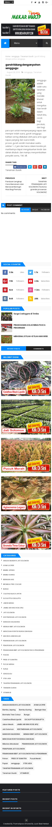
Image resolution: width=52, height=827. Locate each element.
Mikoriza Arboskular (12, 636)
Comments (38, 349)
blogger (25, 209)
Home (7, 56)
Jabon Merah (8, 603)
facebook (45, 209)
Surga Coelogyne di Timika (26, 313)
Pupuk (5, 669)
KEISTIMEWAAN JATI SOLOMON (14, 617)
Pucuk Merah (8, 664)
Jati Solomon (9, 612)
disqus (35, 209)
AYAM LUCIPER (8, 565)
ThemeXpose (18, 824)
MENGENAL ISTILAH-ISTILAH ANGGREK (31, 336)
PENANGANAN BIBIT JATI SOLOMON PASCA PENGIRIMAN (23, 650)
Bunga (5, 589)
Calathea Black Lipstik (12, 594)
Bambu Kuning (9, 575)
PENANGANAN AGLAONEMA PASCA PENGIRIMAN (29, 326)
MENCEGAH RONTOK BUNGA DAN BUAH (17, 631)
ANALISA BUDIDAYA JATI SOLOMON (16, 561)
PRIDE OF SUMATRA (10, 660)
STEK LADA (7, 678)
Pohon (6, 655)
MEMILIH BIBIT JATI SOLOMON (14, 626)
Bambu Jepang (9, 570)
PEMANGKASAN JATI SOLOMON (14, 641)
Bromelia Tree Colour (12, 584)
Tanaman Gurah (27, 56)
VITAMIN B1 (7, 692)
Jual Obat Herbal (41, 824)
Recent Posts (13, 349)
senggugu (15, 56)
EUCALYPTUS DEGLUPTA (12, 598)
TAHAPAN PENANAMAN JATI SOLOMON (17, 683)
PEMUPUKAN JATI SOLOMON (13, 645)
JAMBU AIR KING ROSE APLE (13, 608)
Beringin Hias (8, 579)
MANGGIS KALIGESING (11, 622)
